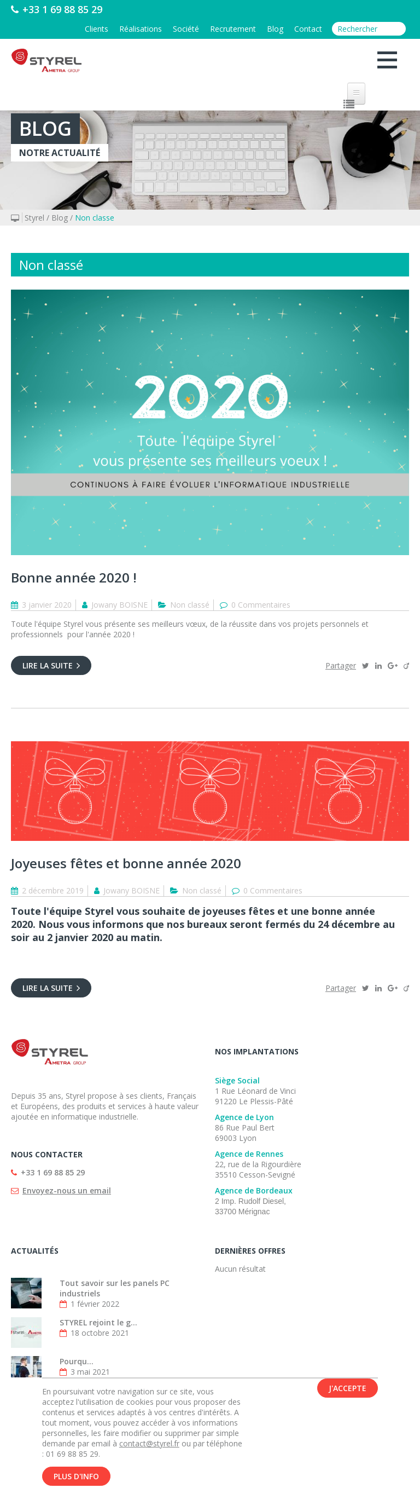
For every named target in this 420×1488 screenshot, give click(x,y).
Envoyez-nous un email (66, 1190)
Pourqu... (77, 1361)
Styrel (34, 217)
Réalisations (140, 29)
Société (186, 29)
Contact (308, 29)
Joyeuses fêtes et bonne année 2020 (126, 863)
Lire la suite (51, 665)
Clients (96, 29)
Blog (275, 29)
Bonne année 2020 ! (74, 577)
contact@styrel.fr (149, 1445)
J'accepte (347, 1390)
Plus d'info (76, 1478)
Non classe (94, 217)
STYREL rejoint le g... (98, 1322)
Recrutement (233, 29)
